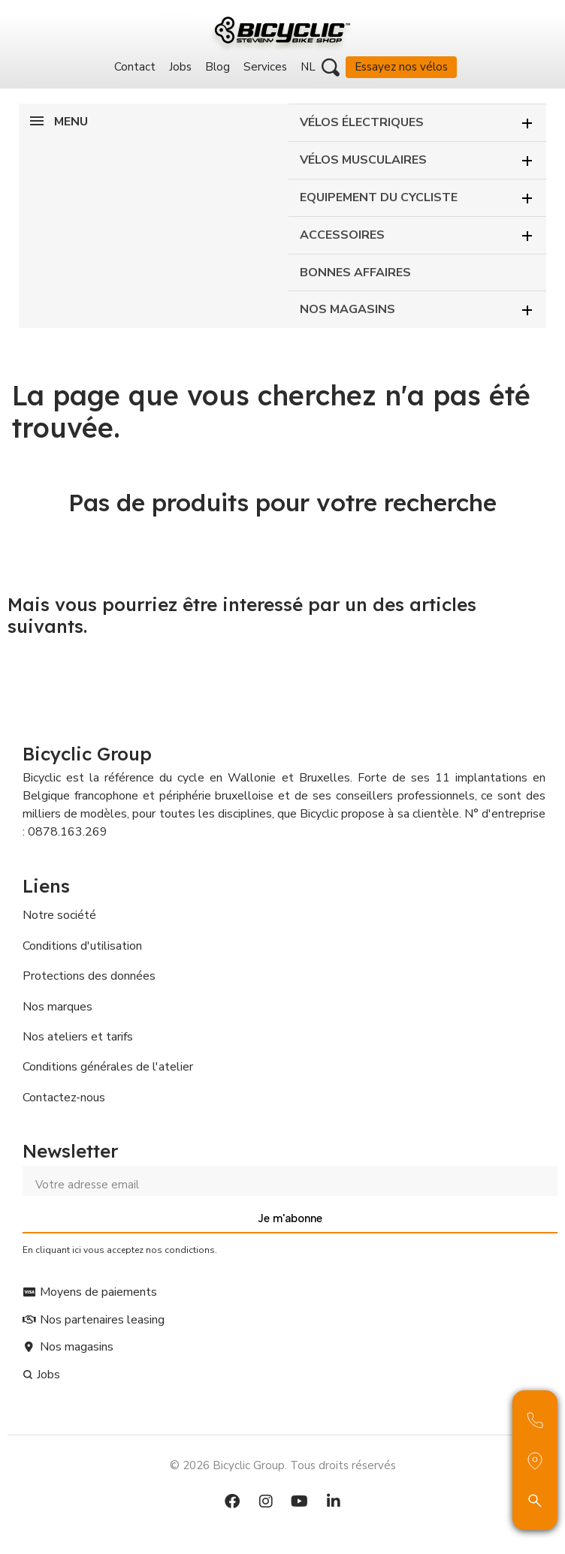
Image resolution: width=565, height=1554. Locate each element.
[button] (331, 68)
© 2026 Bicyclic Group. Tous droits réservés (283, 1465)
